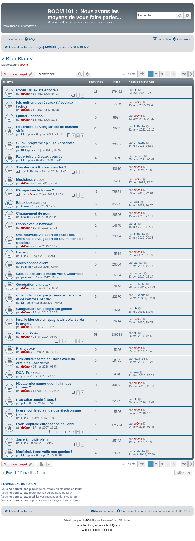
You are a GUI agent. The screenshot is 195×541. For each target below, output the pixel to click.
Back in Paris (27, 333)
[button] (141, 74)
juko (23, 255)
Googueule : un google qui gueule (44, 309)
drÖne (24, 64)
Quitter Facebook (30, 116)
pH (135, 89)
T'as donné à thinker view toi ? (41, 167)
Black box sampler (31, 203)
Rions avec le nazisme (34, 224)
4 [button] (168, 74)
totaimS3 (139, 358)
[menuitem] (29, 39)
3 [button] (162, 74)
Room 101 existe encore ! (37, 90)
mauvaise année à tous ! (36, 400)
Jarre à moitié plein (32, 439)
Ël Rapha (27, 134)
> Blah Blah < (17, 58)
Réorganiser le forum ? (35, 190)
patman (138, 156)
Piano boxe (25, 348)
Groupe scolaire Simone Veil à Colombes (49, 274)
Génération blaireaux (33, 284)
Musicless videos (30, 180)
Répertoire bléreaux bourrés (39, 157)
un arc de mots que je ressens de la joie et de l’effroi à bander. (48, 297)
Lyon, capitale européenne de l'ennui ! (47, 424)
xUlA (137, 202)
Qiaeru (116, 525)
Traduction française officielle (92, 525)
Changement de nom (33, 213)
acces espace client (32, 263)
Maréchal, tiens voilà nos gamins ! (44, 452)
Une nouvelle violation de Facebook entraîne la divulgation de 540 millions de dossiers (49, 239)
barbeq (22, 252)
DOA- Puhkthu (28, 373)
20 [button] (184, 74)
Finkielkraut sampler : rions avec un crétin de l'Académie (45, 361)
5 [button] (174, 74)
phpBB (85, 520)
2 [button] (156, 74)
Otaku (25, 206)
